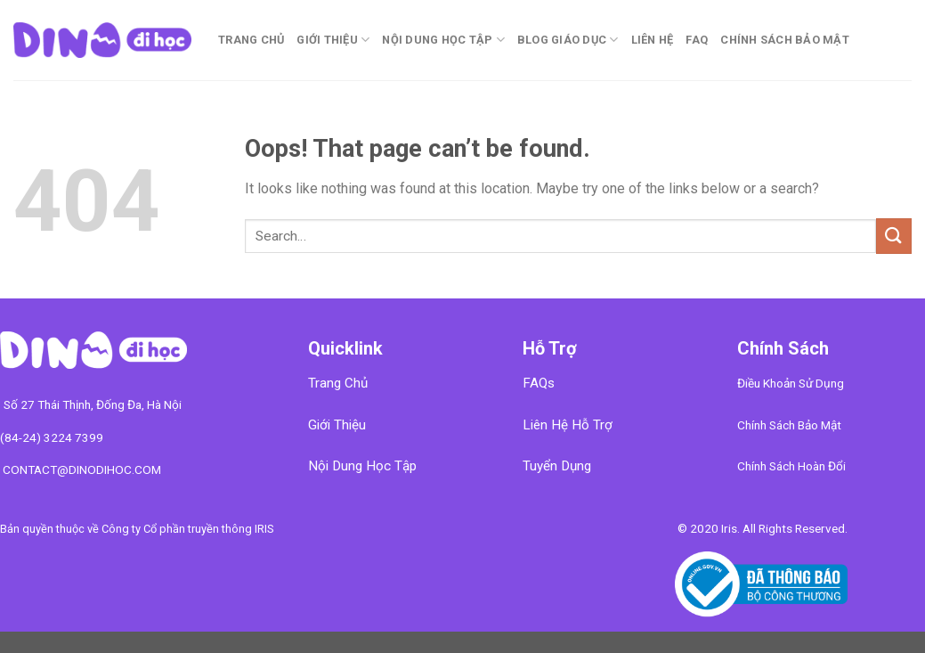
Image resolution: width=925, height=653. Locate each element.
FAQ (697, 39)
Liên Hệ (652, 39)
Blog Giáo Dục (568, 39)
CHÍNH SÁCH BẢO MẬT (784, 39)
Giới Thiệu (332, 39)
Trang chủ (251, 39)
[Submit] (894, 235)
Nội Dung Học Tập (443, 39)
